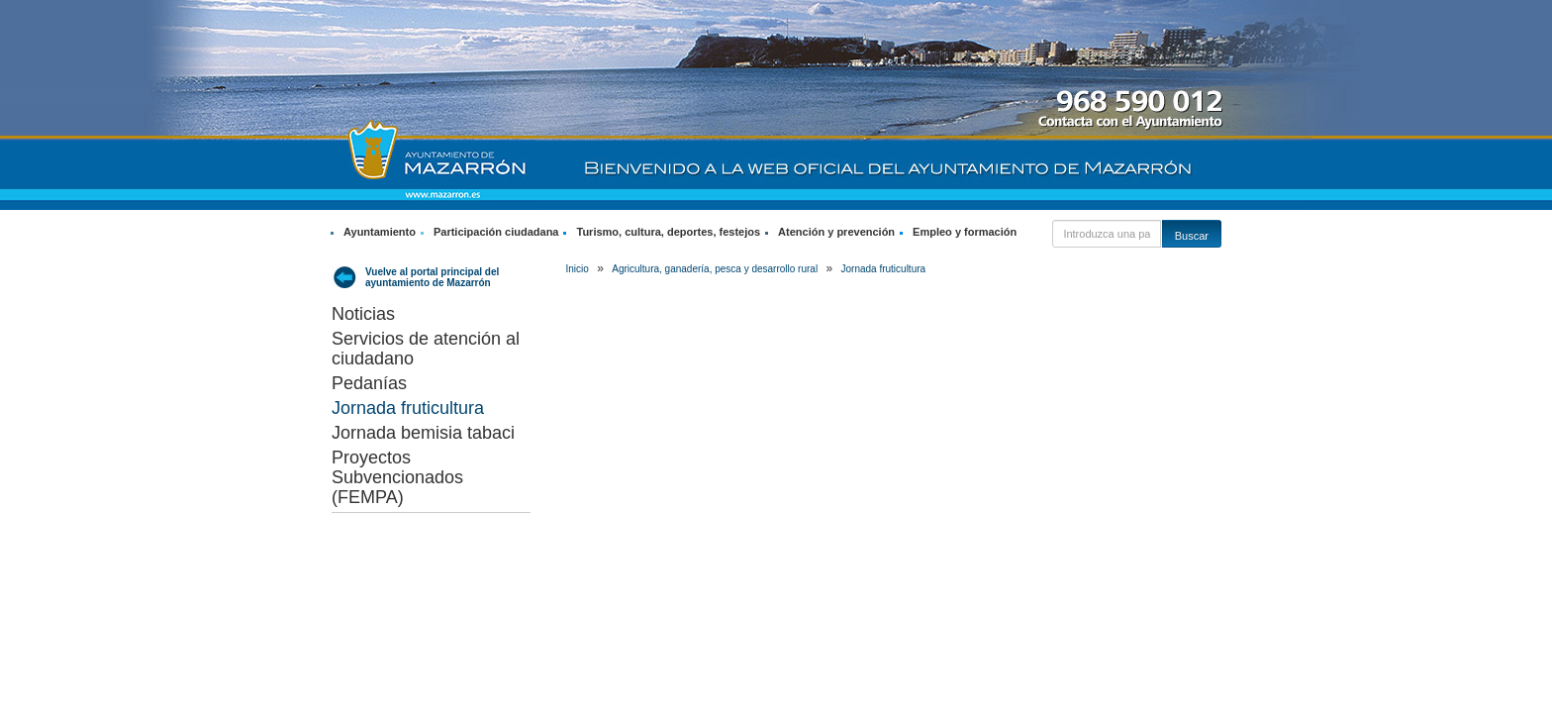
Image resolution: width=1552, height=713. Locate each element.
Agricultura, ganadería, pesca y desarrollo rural (715, 268)
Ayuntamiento (379, 232)
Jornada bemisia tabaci (423, 433)
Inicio (577, 268)
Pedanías (369, 383)
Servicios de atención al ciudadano (426, 348)
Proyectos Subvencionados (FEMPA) (397, 477)
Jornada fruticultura (408, 408)
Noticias (363, 314)
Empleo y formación (965, 232)
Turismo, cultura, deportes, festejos (668, 232)
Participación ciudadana (496, 232)
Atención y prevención (836, 232)
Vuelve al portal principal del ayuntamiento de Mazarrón (432, 277)
